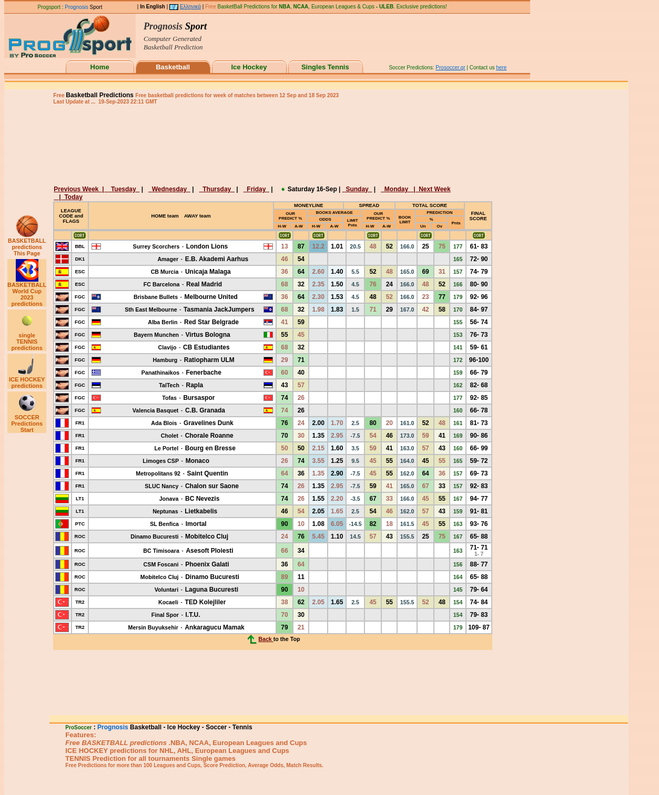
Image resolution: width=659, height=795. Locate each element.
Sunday (357, 189)
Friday (256, 189)
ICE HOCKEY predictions (27, 380)
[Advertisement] (271, 144)
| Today (70, 197)
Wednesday (169, 189)
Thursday (217, 189)
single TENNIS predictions (27, 339)
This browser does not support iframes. (293, 40)
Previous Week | (80, 189)
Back (265, 639)
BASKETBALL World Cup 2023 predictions (27, 291)
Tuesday (123, 189)
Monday (397, 189)
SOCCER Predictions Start (27, 421)
